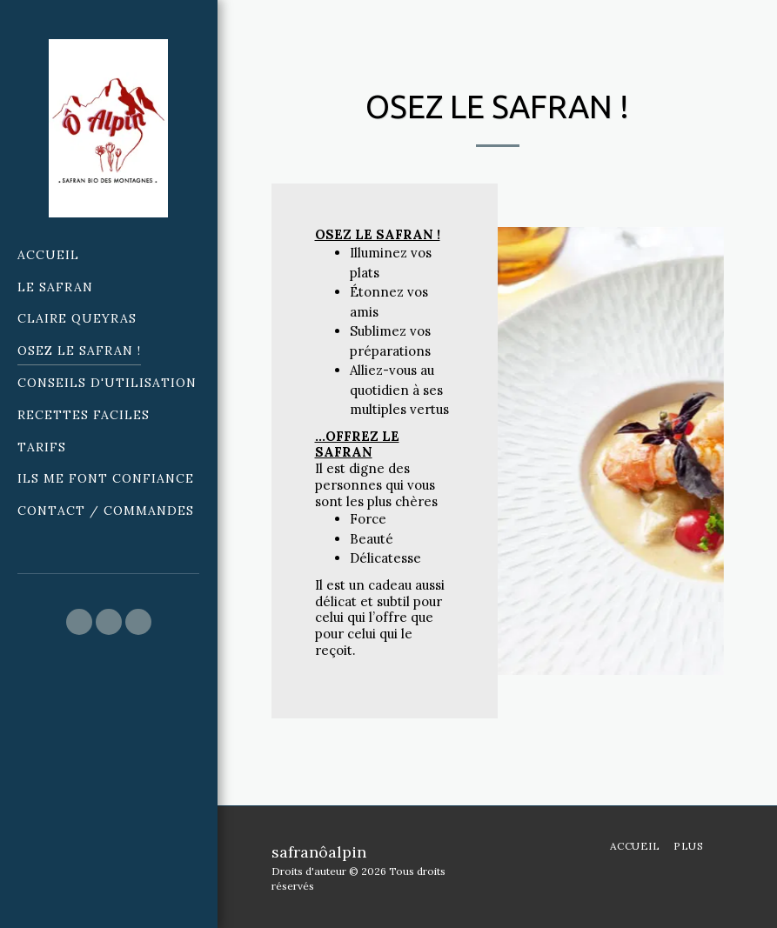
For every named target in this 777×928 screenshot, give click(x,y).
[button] (79, 622)
